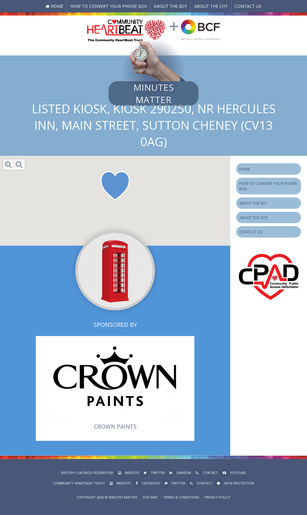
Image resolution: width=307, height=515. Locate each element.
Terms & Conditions (181, 497)
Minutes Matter (153, 93)
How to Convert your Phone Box (108, 6)
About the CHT (211, 6)
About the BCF (170, 6)
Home (57, 6)
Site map (150, 497)
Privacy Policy (217, 497)
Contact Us (248, 6)
